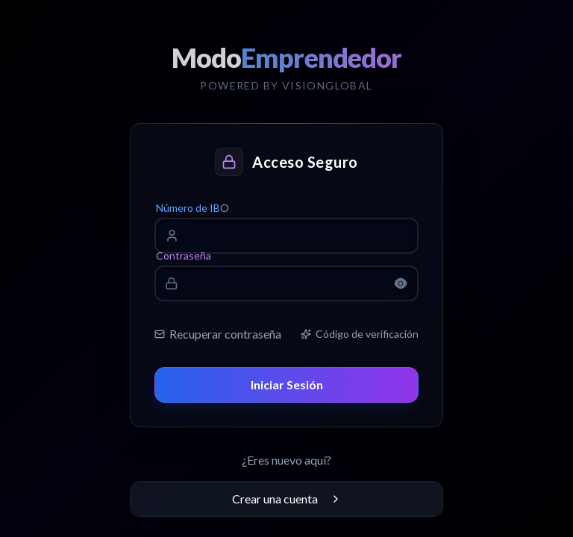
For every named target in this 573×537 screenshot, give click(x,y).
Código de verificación (360, 333)
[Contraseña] (285, 283)
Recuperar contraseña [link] (217, 334)
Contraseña (183, 255)
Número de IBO (192, 207)
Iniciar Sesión (287, 384)
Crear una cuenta (287, 499)
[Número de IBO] (293, 236)
